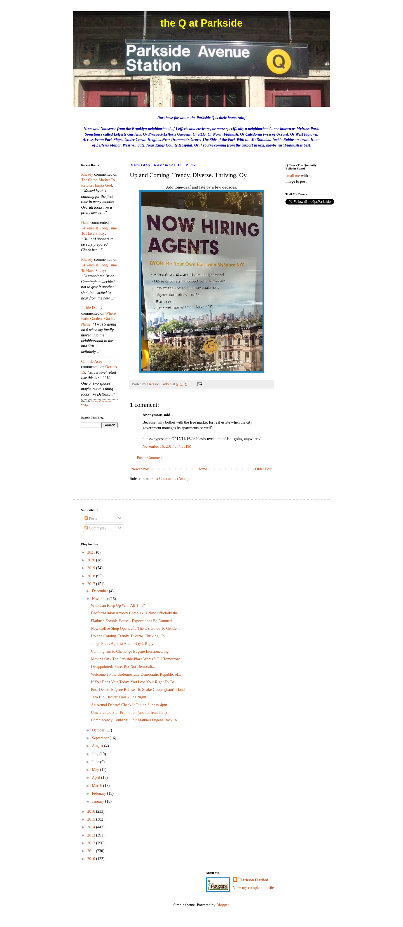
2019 (91, 568)
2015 (91, 819)
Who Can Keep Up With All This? (118, 605)
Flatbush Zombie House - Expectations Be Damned (131, 621)
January (98, 801)
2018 (91, 576)
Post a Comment (150, 458)
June (96, 762)
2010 (91, 859)
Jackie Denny (91, 308)
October (99, 730)
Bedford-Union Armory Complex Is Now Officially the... (136, 613)
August (98, 746)
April (96, 777)
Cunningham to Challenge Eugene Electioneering (130, 651)
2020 (91, 560)
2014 (91, 827)
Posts (91, 518)
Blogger (222, 905)
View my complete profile (253, 888)
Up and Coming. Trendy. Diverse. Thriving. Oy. (128, 636)
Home (202, 469)
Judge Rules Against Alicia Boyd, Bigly (122, 644)
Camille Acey (92, 361)
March (97, 786)
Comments (95, 528)
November (100, 599)
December (100, 591)
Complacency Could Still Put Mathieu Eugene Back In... (135, 720)
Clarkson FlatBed (253, 880)
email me (292, 176)
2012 (91, 843)
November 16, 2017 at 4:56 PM (167, 446)
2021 (91, 552)
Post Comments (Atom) (170, 479)
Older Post (263, 469)
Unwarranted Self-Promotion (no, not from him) (129, 712)
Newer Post (140, 469)
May (96, 770)
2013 (91, 835)
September (100, 738)
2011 (91, 851)
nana (85, 222)
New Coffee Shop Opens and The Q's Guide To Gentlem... (136, 628)
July (95, 754)
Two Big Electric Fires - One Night (118, 697)
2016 (91, 811)
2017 (91, 584)
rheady (87, 174)
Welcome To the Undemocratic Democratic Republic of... (136, 674)
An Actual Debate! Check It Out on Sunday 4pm (129, 705)
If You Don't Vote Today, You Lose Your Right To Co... (134, 682)
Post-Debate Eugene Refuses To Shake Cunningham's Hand (138, 689)
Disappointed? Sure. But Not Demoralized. (124, 667)
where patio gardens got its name (98, 318)
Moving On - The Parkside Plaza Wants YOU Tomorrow (135, 659)
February (99, 793)
